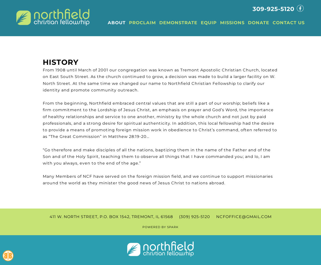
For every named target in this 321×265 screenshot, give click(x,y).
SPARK (173, 227)
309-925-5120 (273, 8)
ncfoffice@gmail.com (244, 216)
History (60, 62)
